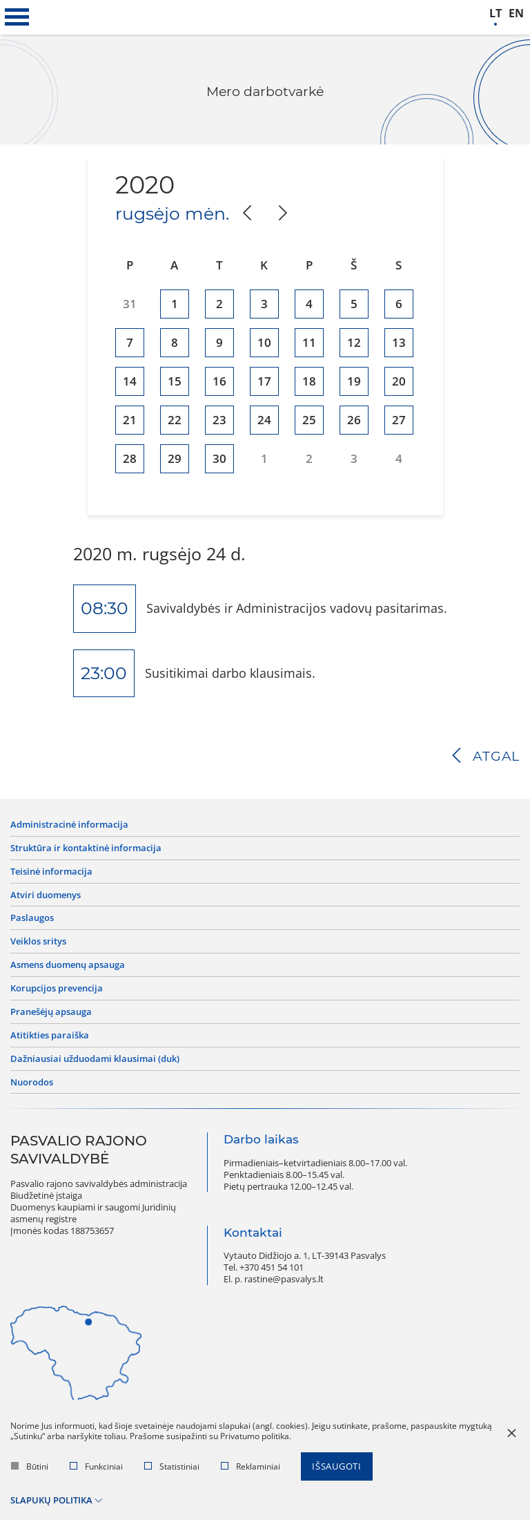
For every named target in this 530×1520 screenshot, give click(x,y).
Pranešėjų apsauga (51, 1012)
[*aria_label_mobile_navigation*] (17, 17)
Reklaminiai (250, 1466)
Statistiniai (171, 1466)
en (516, 13)
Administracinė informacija (69, 824)
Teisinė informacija (51, 871)
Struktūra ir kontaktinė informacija (85, 848)
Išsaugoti (337, 1466)
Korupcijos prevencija (56, 988)
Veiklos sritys (38, 941)
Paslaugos (32, 918)
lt (495, 13)
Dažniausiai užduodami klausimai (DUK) (94, 1059)
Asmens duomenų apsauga (67, 965)
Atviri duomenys (45, 895)
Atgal (496, 756)
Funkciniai (96, 1466)
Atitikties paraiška (49, 1035)
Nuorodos (31, 1082)
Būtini (29, 1466)
